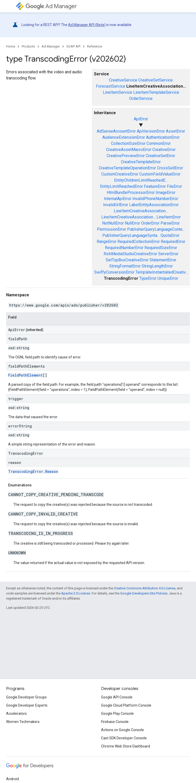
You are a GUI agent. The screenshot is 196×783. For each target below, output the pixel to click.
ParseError (170, 223)
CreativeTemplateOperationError (127, 168)
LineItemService (117, 92)
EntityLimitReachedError (121, 186)
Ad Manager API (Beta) (86, 25)
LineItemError (168, 217)
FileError (174, 186)
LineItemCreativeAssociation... (141, 210)
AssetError (175, 131)
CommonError (158, 143)
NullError (132, 223)
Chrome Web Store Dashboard (125, 746)
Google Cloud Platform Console (126, 705)
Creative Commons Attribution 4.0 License (144, 588)
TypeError (147, 278)
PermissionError (111, 229)
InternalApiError (117, 198)
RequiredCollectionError (138, 241)
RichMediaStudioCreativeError (130, 253)
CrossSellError (170, 168)
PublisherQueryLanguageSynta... (131, 235)
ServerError (168, 253)
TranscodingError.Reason (33, 471)
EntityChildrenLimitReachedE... (141, 180)
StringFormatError (125, 266)
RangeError (106, 241)
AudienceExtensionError (123, 137)
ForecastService (110, 86)
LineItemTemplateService (156, 92)
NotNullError (113, 223)
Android (12, 779)
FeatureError (155, 186)
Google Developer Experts (26, 705)
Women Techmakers (23, 722)
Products (28, 46)
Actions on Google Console (122, 730)
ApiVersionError (151, 131)
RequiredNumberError (124, 247)
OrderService (141, 98)
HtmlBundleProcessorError (131, 192)
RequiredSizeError (160, 247)
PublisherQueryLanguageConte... (156, 229)
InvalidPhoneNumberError (155, 198)
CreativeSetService (155, 80)
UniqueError (167, 278)
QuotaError (170, 235)
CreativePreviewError (126, 155)
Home (10, 46)
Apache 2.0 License (75, 593)
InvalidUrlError (115, 204)
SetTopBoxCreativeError (127, 260)
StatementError (163, 260)
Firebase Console (115, 722)
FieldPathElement (25, 375)
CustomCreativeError (119, 174)
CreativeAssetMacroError (128, 149)
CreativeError (164, 149)
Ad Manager (51, 6)
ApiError (141, 118)
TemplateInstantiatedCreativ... (162, 272)
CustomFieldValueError (159, 174)
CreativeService (123, 80)
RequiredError (173, 241)
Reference (94, 46)
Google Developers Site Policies (143, 593)
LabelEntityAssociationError (154, 204)
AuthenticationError (163, 137)
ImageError (165, 192)
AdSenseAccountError (116, 131)
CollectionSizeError (128, 143)
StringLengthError (157, 266)
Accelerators (16, 713)
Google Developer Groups (26, 697)
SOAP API (73, 46)
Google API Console (116, 697)
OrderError (150, 223)
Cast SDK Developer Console (124, 738)
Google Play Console (117, 713)
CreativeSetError (160, 155)
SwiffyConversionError (114, 272)
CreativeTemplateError (141, 161)
